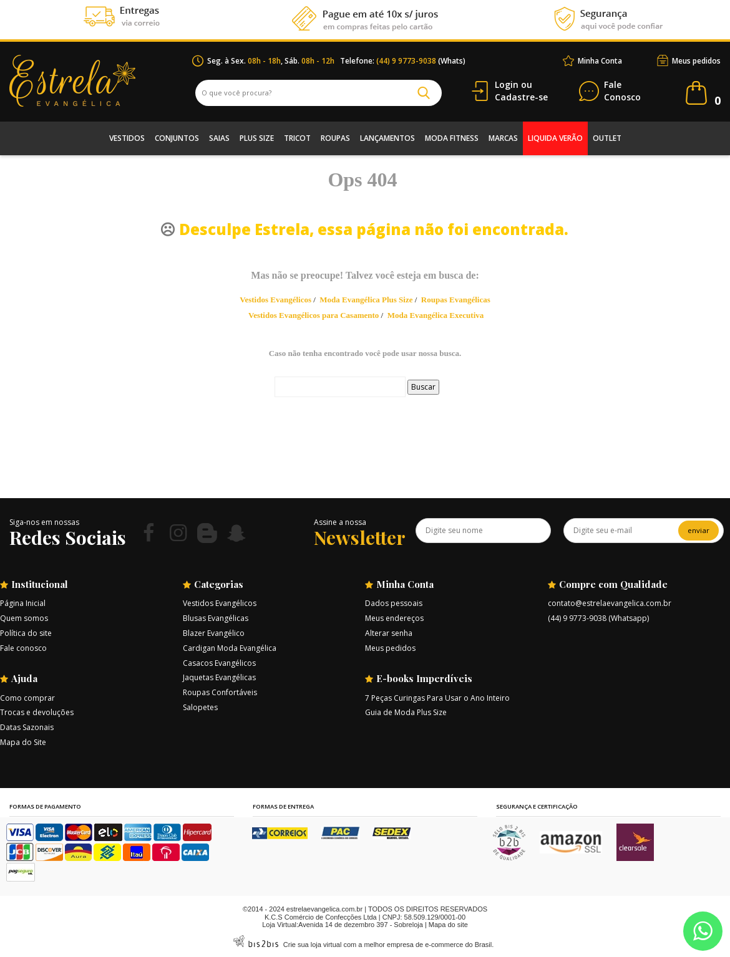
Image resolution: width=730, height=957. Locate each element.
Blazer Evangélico (214, 633)
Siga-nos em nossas (44, 522)
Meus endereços (394, 618)
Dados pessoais (393, 603)
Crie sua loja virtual (312, 944)
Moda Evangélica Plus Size (365, 299)
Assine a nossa (340, 522)
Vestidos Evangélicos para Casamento (313, 315)
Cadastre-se (521, 97)
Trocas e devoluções (37, 712)
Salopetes (200, 707)
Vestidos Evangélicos (275, 299)
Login (506, 84)
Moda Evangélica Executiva (435, 315)
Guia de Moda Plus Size (406, 712)
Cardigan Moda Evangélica (229, 648)
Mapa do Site (23, 742)
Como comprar (27, 698)
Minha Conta (600, 60)
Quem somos (24, 618)
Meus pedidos (696, 60)
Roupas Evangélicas (455, 299)
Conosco (622, 91)
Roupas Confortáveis (220, 692)
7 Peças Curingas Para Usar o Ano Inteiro (437, 698)
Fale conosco (23, 648)
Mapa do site (448, 924)
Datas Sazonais (27, 727)
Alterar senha (388, 633)
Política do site (26, 633)
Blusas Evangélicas (215, 618)
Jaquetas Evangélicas (219, 677)
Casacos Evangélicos (219, 663)
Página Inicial (23, 603)
